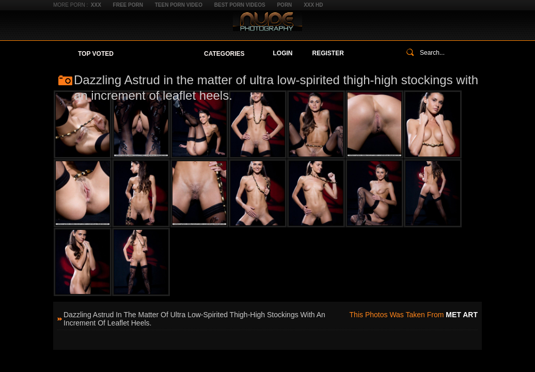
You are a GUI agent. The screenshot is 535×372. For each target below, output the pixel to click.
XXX (96, 5)
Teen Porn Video (178, 5)
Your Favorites (159, 53)
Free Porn (128, 5)
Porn (284, 5)
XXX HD (313, 5)
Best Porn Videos (239, 5)
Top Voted (96, 53)
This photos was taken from (414, 315)
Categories (224, 53)
